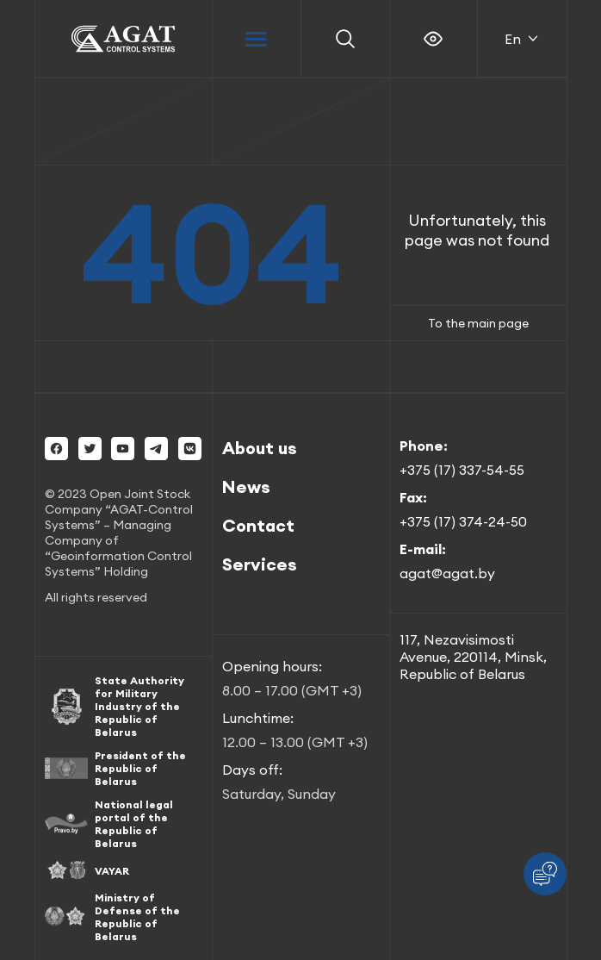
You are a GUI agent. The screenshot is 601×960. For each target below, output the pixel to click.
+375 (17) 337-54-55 (462, 469)
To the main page (478, 323)
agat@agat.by (447, 573)
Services (259, 564)
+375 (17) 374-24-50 (463, 521)
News (246, 486)
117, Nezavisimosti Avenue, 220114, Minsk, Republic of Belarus (473, 657)
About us (259, 447)
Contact (258, 525)
